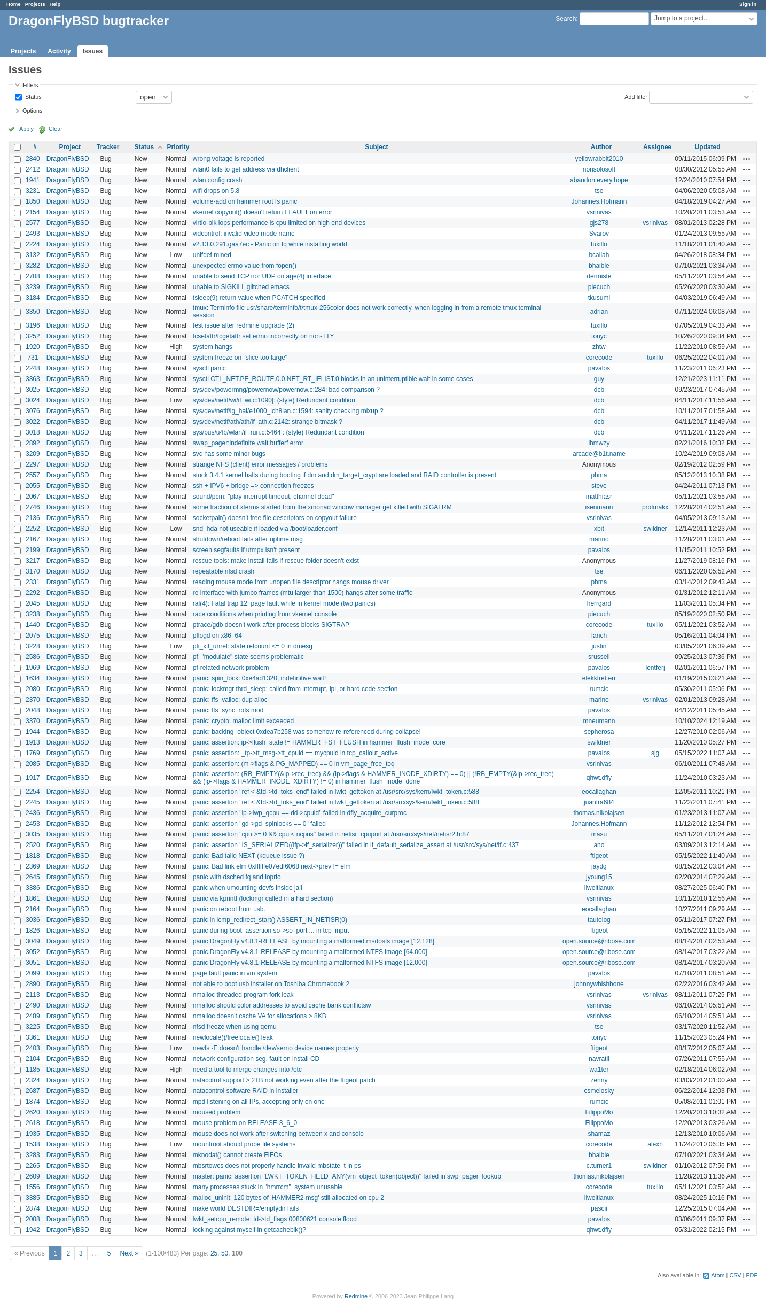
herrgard (599, 603)
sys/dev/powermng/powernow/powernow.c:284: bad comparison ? (286, 389)
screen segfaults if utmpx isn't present (246, 550)
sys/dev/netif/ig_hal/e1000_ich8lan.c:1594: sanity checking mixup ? (288, 411)
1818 (33, 855)
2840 (33, 158)
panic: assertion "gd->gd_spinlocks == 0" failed (259, 823)
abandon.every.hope (599, 180)
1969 (33, 667)
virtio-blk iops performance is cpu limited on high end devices (279, 223)
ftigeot (599, 855)
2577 (33, 223)
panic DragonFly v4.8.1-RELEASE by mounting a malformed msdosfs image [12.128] (313, 941)
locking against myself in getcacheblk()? (249, 1230)
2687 (33, 1091)
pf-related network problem (231, 667)
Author (601, 147)
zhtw (599, 347)
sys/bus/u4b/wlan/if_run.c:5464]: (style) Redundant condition (278, 432)
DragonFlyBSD (67, 158)
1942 (33, 1230)
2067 (33, 496)
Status (33, 96)
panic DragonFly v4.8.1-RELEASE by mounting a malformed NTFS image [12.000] (310, 962)
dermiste (599, 276)
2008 (33, 1219)
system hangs (212, 347)
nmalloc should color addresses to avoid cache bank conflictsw (282, 1005)
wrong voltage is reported (229, 158)
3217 (33, 560)
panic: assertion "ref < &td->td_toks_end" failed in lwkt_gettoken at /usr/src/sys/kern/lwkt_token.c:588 (336, 791)
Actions (746, 158)
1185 (33, 1069)
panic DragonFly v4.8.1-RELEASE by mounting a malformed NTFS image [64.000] (310, 952)
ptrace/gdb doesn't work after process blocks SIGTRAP (271, 625)
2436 (33, 813)
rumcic (599, 689)
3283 (33, 1155)
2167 (33, 539)
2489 (33, 1016)
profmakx (655, 507)
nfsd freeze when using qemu (235, 1026)
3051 (33, 962)
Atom (717, 1275)
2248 (33, 368)
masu (599, 834)
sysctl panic (209, 368)
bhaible (599, 265)
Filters (30, 85)
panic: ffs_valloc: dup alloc (230, 699)
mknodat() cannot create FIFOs (237, 1155)
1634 (33, 678)
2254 (33, 791)
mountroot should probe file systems (244, 1144)
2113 (33, 994)
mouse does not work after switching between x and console (278, 1133)
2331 (33, 582)
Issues (93, 51)
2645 (33, 877)
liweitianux (599, 888)
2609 (33, 1176)
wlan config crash (218, 180)
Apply (26, 129)
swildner (655, 528)
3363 (33, 379)
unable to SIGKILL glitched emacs (241, 287)
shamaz (599, 1133)
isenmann (599, 507)
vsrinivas (599, 212)
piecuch (599, 287)
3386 (33, 888)
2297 (33, 464)
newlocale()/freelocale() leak (233, 1037)
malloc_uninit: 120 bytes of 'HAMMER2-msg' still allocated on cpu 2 (288, 1198)
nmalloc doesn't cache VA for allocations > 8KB (259, 1016)
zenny (598, 1080)
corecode (599, 357)
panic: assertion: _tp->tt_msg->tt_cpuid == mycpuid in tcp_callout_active (295, 753)
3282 (33, 265)
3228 (33, 646)
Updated (708, 147)
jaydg (599, 866)
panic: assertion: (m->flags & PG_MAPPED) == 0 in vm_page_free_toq (294, 764)
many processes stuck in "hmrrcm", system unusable (268, 1187)
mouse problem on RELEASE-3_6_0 (245, 1123)
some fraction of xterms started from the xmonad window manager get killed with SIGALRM (322, 507)
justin (598, 646)
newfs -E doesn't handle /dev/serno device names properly (276, 1048)
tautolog (599, 920)
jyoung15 (599, 877)
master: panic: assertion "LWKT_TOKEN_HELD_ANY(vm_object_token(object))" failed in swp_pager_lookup (347, 1176)
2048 (33, 710)
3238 (33, 614)
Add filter (635, 96)
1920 (33, 347)
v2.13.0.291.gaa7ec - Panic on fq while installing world (270, 244)
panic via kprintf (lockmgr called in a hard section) (263, 898)
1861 (33, 898)
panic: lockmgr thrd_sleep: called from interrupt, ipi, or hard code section (295, 689)
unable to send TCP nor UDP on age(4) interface (262, 276)
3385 (33, 1198)
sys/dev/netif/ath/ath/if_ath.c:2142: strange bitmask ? (267, 421)
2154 (33, 212)
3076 (33, 411)
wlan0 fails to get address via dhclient (246, 169)
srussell (599, 657)
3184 (33, 297)
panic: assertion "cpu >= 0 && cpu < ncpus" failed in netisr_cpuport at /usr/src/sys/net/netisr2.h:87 (331, 834)
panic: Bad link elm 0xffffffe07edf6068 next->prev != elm (272, 866)
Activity (59, 51)
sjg (655, 753)
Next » (129, 1253)
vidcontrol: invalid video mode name (244, 233)
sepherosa (599, 731)
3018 (33, 432)
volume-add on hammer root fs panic (245, 201)
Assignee (657, 147)
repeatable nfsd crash (223, 571)
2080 (33, 689)
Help (55, 4)
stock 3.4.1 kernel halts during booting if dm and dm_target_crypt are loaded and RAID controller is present (344, 475)
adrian (599, 311)
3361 (33, 1037)
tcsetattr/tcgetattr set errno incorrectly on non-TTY (263, 336)
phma (599, 475)
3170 (33, 571)
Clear (55, 129)
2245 (33, 802)
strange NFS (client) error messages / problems (260, 464)
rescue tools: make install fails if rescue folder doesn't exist (276, 560)
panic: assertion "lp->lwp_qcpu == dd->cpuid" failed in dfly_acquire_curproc (300, 813)
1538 (33, 1144)
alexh (655, 1144)
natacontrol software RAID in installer (245, 1091)
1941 (33, 180)
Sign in (747, 4)
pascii (599, 1208)
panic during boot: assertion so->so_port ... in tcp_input (271, 930)
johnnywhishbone (599, 984)
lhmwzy (598, 443)
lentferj (655, 667)
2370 (33, 699)
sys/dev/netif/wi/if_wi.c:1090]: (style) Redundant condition (274, 400)
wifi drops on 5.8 (216, 191)
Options (32, 110)
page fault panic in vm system (235, 973)
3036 (33, 920)
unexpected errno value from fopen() (244, 265)
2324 (33, 1080)
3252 (33, 336)
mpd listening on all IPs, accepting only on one (259, 1101)
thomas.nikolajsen (598, 813)
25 (213, 1253)
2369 (33, 866)
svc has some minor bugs (229, 454)
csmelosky (599, 1091)
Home (13, 4)
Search (566, 18)
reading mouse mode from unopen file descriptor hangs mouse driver (291, 582)
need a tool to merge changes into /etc (247, 1069)
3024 (33, 400)
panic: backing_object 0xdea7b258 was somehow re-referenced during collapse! (307, 731)
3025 (33, 389)
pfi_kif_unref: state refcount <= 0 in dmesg (252, 646)
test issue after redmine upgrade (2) (243, 325)
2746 (33, 507)
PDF (751, 1275)
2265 (33, 1165)
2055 (33, 486)
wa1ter (598, 1069)
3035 (33, 834)
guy (599, 379)
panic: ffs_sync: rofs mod (228, 710)
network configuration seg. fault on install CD (256, 1059)
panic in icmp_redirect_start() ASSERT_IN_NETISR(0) (270, 920)
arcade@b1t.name (599, 454)
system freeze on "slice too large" (240, 357)
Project (70, 147)
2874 (33, 1208)
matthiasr (599, 496)
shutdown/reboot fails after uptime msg (248, 539)
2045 (33, 603)
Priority (178, 147)
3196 (33, 325)
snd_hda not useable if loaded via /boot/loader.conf (265, 528)
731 (32, 357)
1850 (33, 201)
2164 (33, 909)
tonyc (599, 336)
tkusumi (599, 297)
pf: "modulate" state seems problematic (248, 657)
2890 (33, 984)
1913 (33, 742)
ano (598, 845)
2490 (33, 1005)
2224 (33, 244)
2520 (33, 845)
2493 (33, 233)
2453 (33, 823)
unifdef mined (212, 255)
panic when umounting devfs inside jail (247, 888)
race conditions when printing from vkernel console (265, 614)
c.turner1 (599, 1165)
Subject (376, 147)
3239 (33, 287)
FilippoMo (599, 1112)
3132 (33, 255)
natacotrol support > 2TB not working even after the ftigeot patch (284, 1080)
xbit (599, 528)
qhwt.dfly (599, 777)
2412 (33, 169)
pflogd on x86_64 (217, 635)
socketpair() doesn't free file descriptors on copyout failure (275, 518)
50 (224, 1253)
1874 (33, 1101)
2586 (33, 657)
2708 (33, 276)
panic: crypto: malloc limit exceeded (243, 721)
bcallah (599, 255)
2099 (33, 973)
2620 (33, 1112)
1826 (33, 930)
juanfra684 (599, 802)
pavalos (599, 368)
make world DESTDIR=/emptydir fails (246, 1208)
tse (599, 191)
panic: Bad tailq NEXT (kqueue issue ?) (248, 855)
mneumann (599, 721)
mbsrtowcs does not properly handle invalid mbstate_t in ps (277, 1165)
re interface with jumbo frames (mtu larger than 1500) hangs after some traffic (302, 592)
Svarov (599, 233)
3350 (33, 311)
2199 (33, 550)
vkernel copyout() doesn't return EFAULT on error (262, 212)
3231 (33, 191)
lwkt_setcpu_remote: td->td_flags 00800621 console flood (275, 1219)
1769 (33, 753)
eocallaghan (599, 791)
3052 (33, 952)
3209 (33, 454)
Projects (35, 4)
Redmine (356, 1296)
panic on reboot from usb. (229, 909)
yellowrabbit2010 (599, 158)
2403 (33, 1048)
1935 (33, 1133)
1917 (33, 777)
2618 (33, 1123)
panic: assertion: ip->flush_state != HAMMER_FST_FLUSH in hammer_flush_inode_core (319, 742)
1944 (33, 731)
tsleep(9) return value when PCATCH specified (259, 297)
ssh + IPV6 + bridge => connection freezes (253, 486)
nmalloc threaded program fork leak (243, 994)
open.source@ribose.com (599, 941)
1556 (33, 1187)
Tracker (108, 147)
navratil (599, 1059)
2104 (33, 1059)
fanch (599, 635)
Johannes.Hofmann (599, 201)
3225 (33, 1026)
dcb (599, 389)
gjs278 (599, 223)
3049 (33, 941)
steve (599, 486)
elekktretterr (599, 678)
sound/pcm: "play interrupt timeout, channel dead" (263, 496)
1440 (33, 625)
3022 (33, 421)
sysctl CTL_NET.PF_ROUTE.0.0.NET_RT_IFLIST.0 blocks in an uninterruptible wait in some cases (333, 379)
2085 (33, 764)
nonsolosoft (599, 169)
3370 (33, 721)
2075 (33, 635)
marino (599, 539)
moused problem (216, 1112)
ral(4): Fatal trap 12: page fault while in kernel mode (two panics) (284, 603)
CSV (735, 1275)
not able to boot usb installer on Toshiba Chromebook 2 (271, 984)
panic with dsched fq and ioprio (237, 877)
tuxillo (599, 244)
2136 (33, 518)
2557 (33, 475)
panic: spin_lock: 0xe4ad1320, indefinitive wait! (259, 678)
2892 (33, 443)
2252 (33, 528)
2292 (33, 592)
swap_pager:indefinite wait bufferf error (248, 443)
